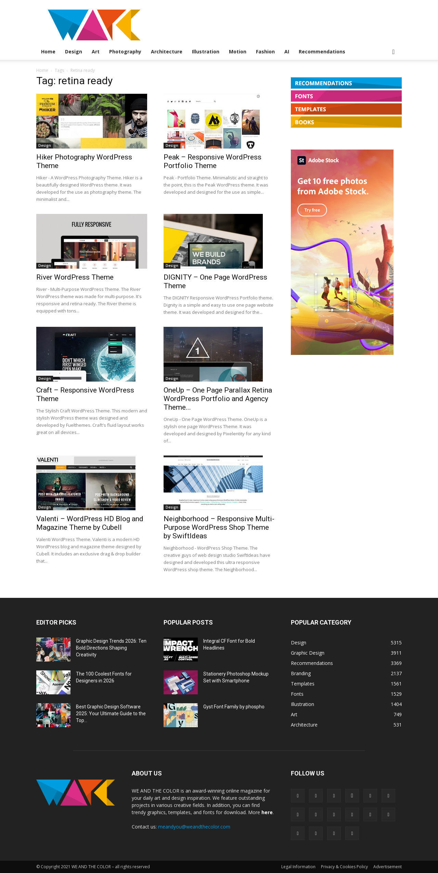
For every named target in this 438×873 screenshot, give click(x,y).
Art (96, 51)
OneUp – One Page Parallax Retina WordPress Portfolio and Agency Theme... (218, 398)
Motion (237, 51)
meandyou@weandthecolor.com (194, 826)
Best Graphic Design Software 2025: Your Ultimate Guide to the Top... (111, 713)
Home (48, 51)
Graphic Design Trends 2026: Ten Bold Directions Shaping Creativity (111, 647)
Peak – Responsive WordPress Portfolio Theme (212, 161)
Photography (125, 51)
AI (286, 51)
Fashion (265, 51)
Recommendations (322, 51)
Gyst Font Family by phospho (234, 706)
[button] (393, 52)
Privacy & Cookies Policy (344, 867)
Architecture (166, 51)
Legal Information (298, 867)
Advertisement (387, 867)
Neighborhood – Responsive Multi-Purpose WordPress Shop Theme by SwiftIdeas (219, 527)
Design (73, 51)
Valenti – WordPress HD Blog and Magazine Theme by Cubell (89, 523)
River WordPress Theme (75, 277)
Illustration (205, 51)
